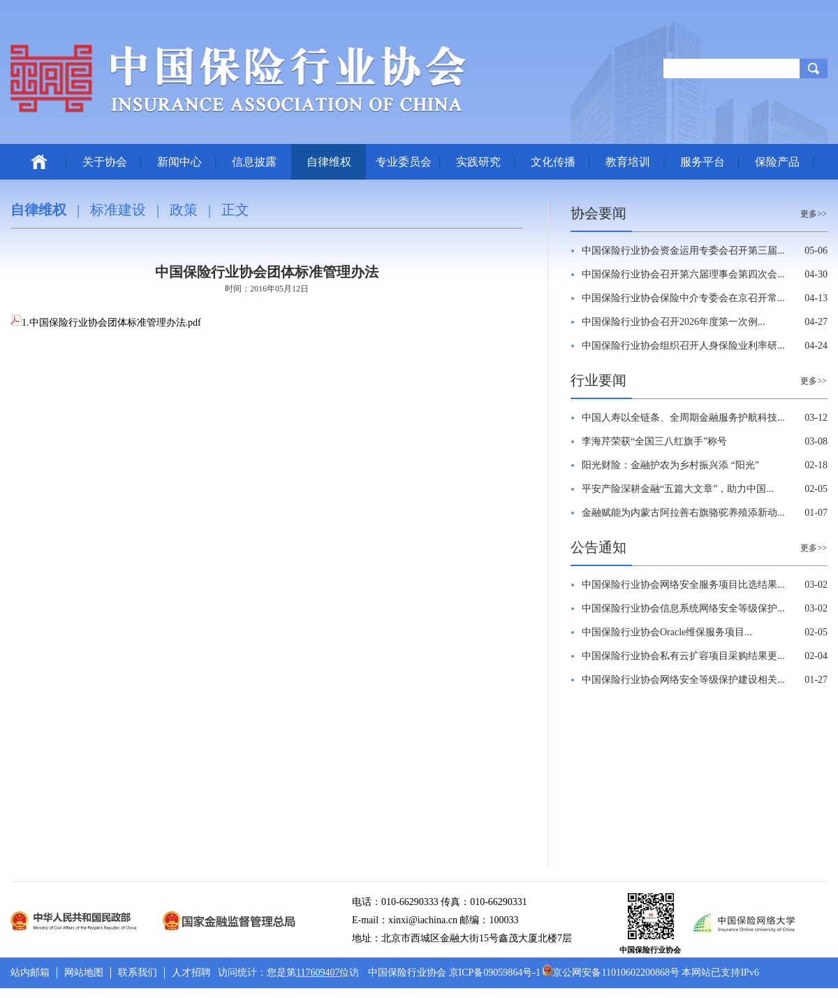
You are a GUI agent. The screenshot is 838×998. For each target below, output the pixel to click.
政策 (184, 209)
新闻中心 (179, 162)
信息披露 (254, 162)
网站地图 (83, 972)
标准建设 (118, 209)
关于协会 (104, 162)
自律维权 (329, 162)
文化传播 (553, 162)
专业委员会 (404, 162)
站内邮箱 (30, 972)
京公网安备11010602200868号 (611, 972)
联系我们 (137, 972)
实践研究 (478, 162)
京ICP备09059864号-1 (495, 972)
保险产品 (777, 162)
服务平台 (702, 162)
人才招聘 (191, 972)
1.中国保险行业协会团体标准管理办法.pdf (105, 322)
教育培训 (627, 162)
